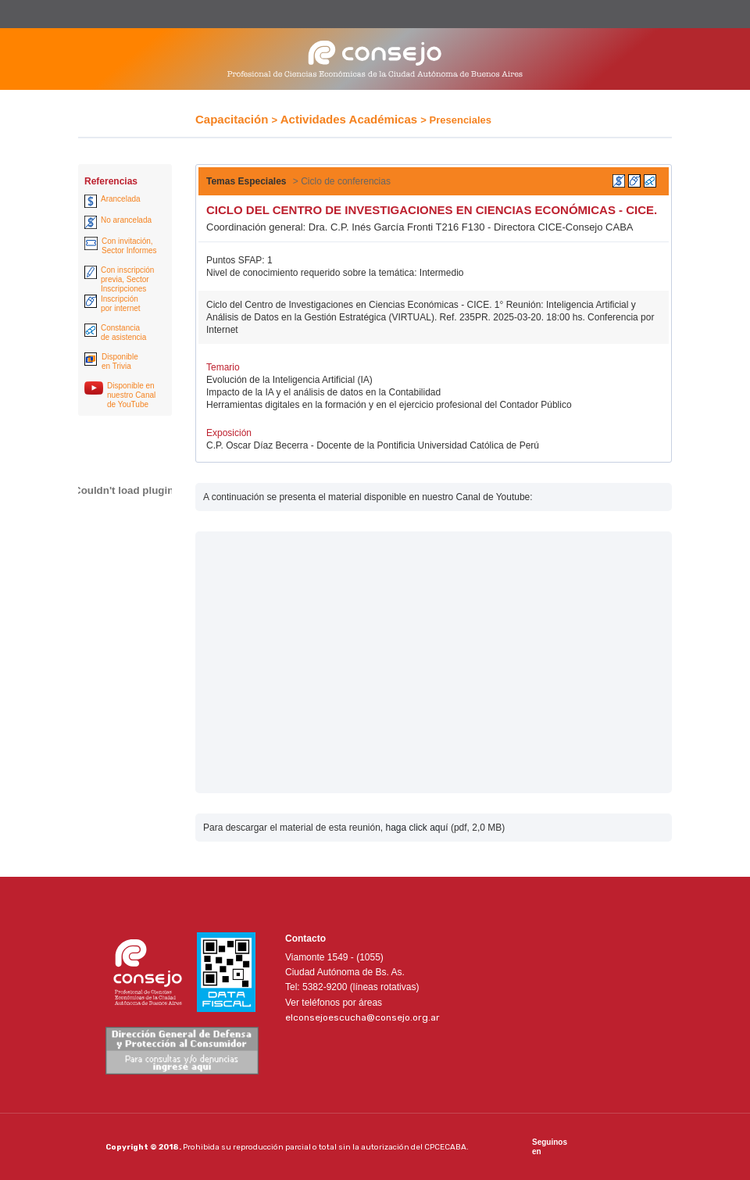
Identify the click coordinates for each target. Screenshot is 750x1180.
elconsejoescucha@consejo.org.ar (362, 1017)
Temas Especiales (246, 181)
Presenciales (461, 120)
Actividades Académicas (348, 119)
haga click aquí (416, 827)
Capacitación (231, 119)
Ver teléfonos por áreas (333, 1002)
